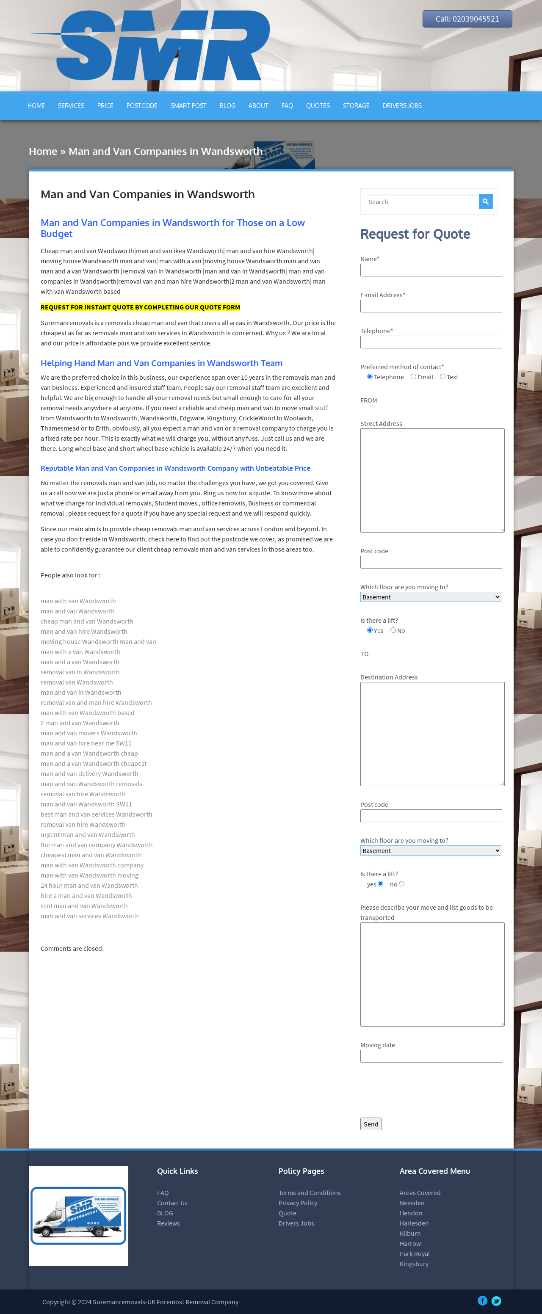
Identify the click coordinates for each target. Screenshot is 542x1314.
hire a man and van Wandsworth (86, 895)
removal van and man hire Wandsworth (96, 702)
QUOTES (318, 105)
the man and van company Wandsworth (97, 844)
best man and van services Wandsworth (96, 814)
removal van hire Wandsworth (83, 794)
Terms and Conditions (310, 1192)
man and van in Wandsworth (81, 692)
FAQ (287, 105)
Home (43, 150)
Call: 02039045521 (465, 19)
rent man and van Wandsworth (84, 905)
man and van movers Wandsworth (89, 733)
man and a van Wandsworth (80, 661)
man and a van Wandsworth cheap (89, 753)
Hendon (411, 1213)
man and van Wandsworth (78, 611)
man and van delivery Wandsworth (89, 773)
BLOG (227, 105)
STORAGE (356, 105)
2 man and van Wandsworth (80, 722)
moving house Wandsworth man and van (98, 641)
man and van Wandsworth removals (91, 783)
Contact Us (172, 1202)
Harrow (410, 1243)
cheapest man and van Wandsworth (91, 854)
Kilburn (410, 1233)
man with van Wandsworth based (88, 712)
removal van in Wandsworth (80, 672)
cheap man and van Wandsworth (87, 621)
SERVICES (71, 105)
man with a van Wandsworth (81, 651)
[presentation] (424, 1092)
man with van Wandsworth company (92, 865)
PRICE (105, 105)
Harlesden (414, 1223)
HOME (36, 105)
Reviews (168, 1223)
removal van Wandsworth (77, 682)
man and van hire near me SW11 (86, 743)
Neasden (412, 1202)
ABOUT (258, 105)
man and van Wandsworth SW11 (86, 804)
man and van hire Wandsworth (84, 631)
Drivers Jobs (296, 1223)
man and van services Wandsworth (90, 915)
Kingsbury (414, 1263)
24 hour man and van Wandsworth (89, 885)
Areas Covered (420, 1192)
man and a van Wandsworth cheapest (94, 763)
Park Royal (415, 1253)
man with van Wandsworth (78, 600)
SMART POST (189, 105)
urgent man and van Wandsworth (88, 834)
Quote (287, 1213)
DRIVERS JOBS (402, 105)
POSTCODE (142, 105)
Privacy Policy (298, 1202)
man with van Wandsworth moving (89, 875)
